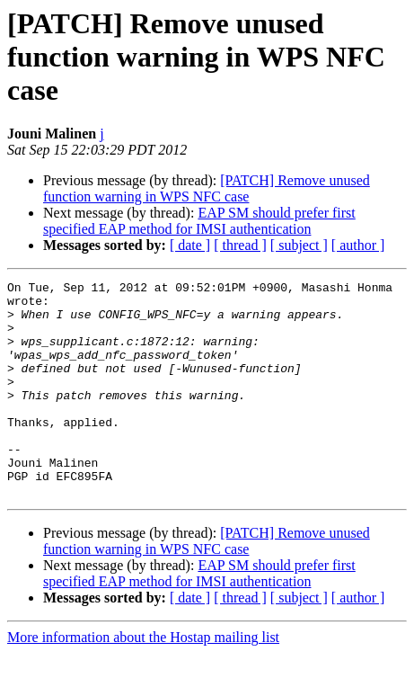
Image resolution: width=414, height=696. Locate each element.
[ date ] (190, 245)
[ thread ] (240, 245)
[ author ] (358, 245)
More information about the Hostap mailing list (143, 680)
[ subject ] (299, 245)
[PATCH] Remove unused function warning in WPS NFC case (206, 188)
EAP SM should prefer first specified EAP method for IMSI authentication (199, 220)
